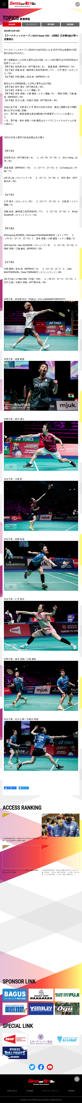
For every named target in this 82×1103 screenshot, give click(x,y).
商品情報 (70, 24)
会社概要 (29, 1091)
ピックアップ (31, 24)
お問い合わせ (12, 1091)
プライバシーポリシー (50, 1091)
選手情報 (50, 24)
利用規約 (71, 1091)
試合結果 (12, 24)
